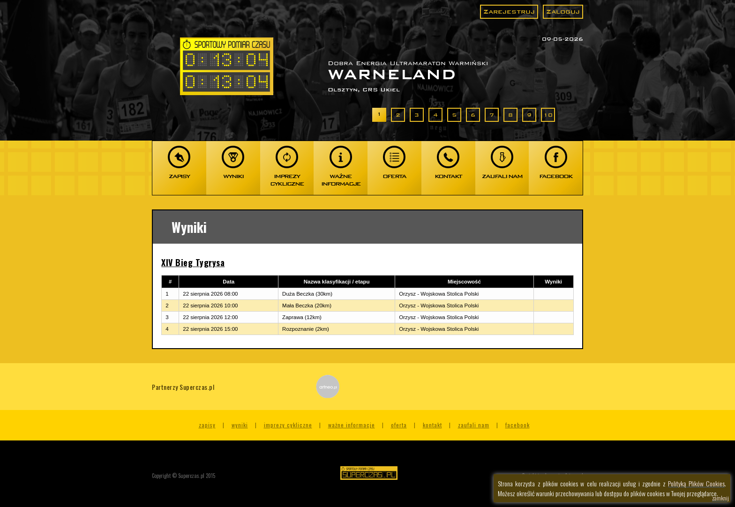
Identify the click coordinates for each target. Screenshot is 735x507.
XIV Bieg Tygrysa (193, 262)
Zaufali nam (473, 425)
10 (548, 115)
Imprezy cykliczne (288, 425)
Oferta (399, 425)
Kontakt (432, 425)
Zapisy (207, 425)
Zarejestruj (509, 11)
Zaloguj (563, 11)
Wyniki (240, 425)
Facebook (517, 425)
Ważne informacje (351, 425)
